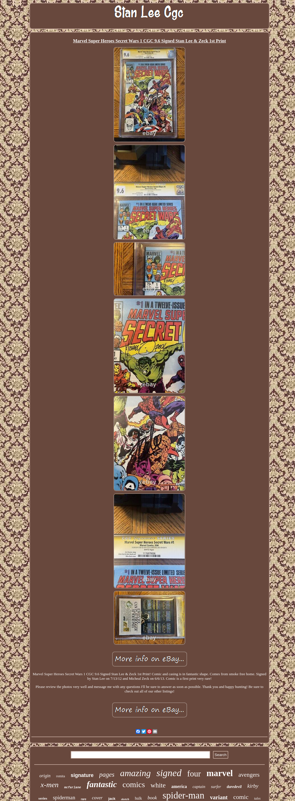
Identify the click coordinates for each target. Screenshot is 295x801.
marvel (219, 773)
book (152, 797)
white (157, 785)
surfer (216, 786)
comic (241, 796)
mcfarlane (72, 787)
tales (257, 798)
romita (60, 776)
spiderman (64, 797)
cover (97, 797)
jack (111, 798)
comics (133, 784)
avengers (249, 774)
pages (107, 774)
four (194, 773)
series (42, 798)
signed (169, 773)
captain (199, 786)
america (179, 786)
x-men (49, 785)
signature (82, 775)
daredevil (234, 787)
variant (218, 797)
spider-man (183, 795)
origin (44, 775)
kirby (252, 786)
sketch (125, 799)
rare (83, 799)
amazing (135, 773)
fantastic (102, 784)
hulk (138, 798)
